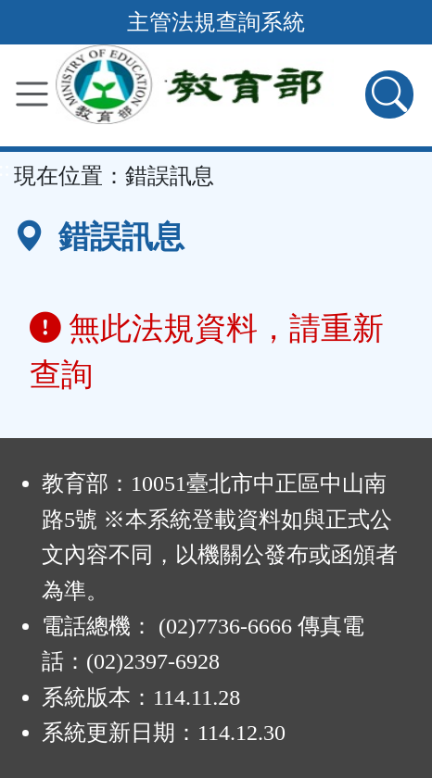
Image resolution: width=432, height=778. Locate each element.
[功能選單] (32, 94)
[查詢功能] (389, 94)
